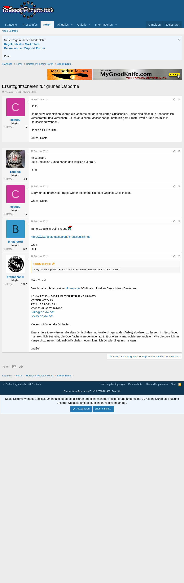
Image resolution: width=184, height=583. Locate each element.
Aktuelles (63, 24)
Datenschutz (135, 553)
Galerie (81, 24)
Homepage (73, 403)
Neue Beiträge (10, 30)
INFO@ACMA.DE (42, 427)
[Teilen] (173, 154)
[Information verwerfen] (178, 40)
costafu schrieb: (42, 378)
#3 (178, 301)
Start (173, 553)
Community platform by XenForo (92, 560)
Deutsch (34, 553)
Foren (47, 24)
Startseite (11, 24)
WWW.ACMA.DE (42, 431)
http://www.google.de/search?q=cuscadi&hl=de (60, 351)
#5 (178, 371)
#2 (178, 266)
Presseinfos (30, 24)
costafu (9, 146)
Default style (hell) (14, 553)
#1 (178, 154)
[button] (71, 24)
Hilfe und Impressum (156, 553)
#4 (178, 336)
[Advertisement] (92, 89)
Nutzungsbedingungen (113, 553)
